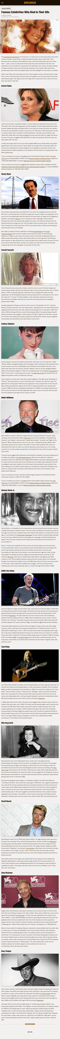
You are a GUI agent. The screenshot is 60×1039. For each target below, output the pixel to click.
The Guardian (30, 848)
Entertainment (6, 8)
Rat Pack (10, 557)
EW (19, 292)
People (26, 135)
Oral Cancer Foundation (24, 535)
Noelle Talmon (7, 15)
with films (27, 438)
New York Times (39, 373)
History (18, 219)
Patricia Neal (46, 993)
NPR (20, 711)
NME (14, 637)
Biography (13, 615)
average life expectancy (11, 57)
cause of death (23, 637)
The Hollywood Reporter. (23, 457)
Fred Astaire (53, 371)
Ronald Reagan (37, 231)
